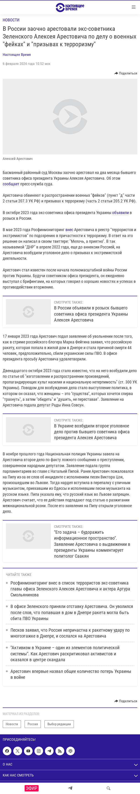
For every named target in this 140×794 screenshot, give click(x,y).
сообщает (11, 183)
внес (69, 229)
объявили (120, 212)
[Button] (125, 73)
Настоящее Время (17, 54)
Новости (11, 20)
